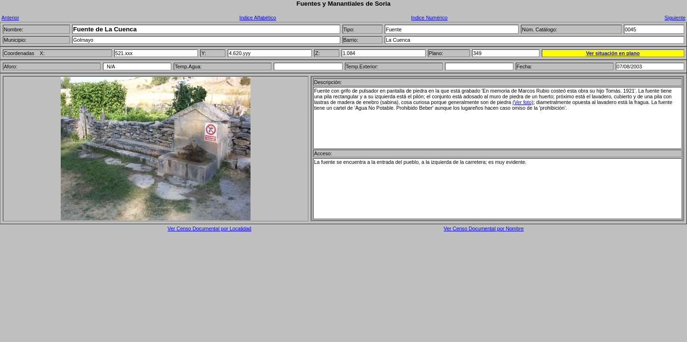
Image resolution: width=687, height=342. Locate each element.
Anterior (10, 17)
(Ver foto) (522, 102)
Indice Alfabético (257, 17)
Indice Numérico (429, 17)
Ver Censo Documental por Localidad (209, 228)
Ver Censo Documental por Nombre (484, 228)
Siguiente (675, 17)
